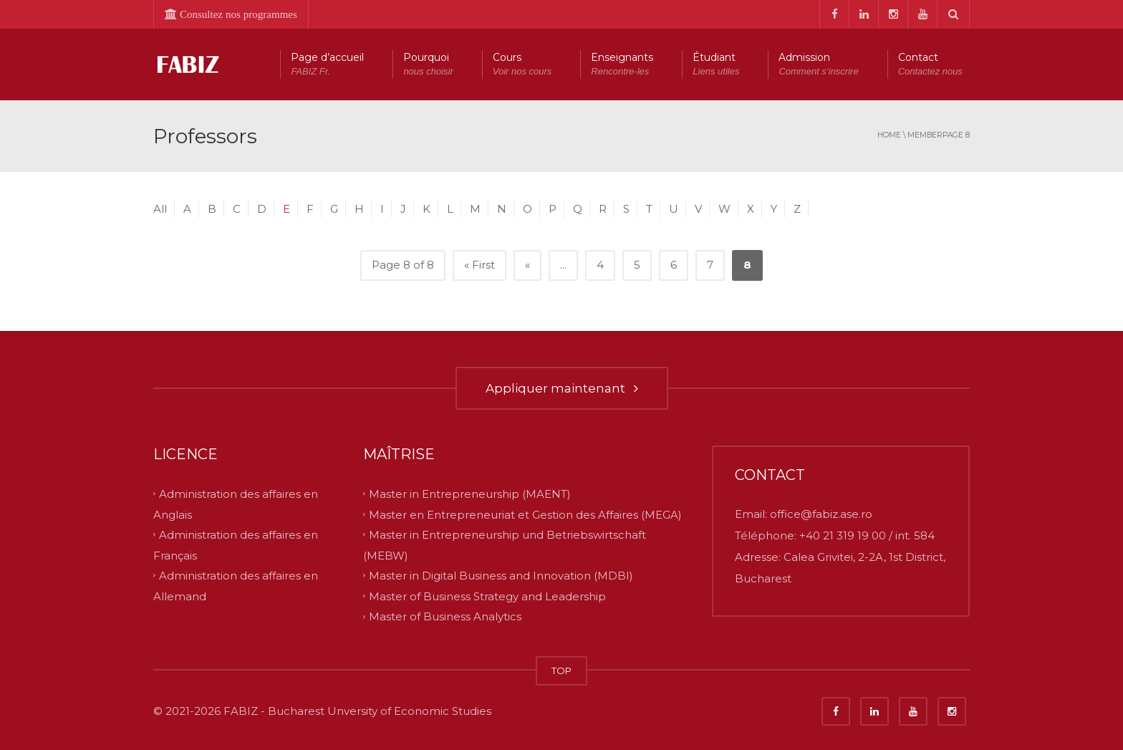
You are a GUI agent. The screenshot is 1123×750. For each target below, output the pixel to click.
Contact (930, 65)
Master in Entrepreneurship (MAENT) (470, 494)
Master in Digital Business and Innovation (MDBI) (501, 575)
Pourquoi (428, 65)
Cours (522, 65)
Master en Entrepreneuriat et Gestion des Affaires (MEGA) (525, 514)
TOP (561, 670)
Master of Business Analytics (445, 616)
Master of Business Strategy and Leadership (487, 595)
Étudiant (716, 65)
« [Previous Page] (527, 264)
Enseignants (622, 65)
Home (889, 135)
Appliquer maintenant (562, 388)
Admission (818, 65)
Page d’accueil (327, 65)
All (160, 209)
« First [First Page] (479, 264)
